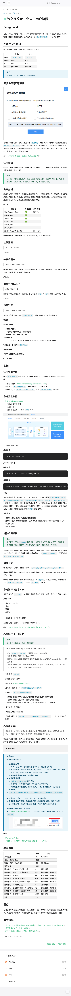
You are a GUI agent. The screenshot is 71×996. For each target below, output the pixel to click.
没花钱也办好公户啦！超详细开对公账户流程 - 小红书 (29, 627)
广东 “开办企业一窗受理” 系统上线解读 (24, 156)
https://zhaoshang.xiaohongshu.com (32, 384)
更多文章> (12, 982)
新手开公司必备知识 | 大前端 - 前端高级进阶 (22, 931)
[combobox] (56, 3)
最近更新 (12, 956)
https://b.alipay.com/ (21, 683)
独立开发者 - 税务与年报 (56, 944)
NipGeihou (8, 13)
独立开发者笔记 (12, 9)
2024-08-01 (18, 13)
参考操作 (11, 749)
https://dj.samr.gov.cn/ (14, 401)
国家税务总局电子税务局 (21, 812)
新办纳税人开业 (12, 838)
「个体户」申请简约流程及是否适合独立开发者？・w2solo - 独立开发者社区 (35, 925)
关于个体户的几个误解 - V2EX (17, 928)
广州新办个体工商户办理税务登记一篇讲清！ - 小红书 (26, 841)
